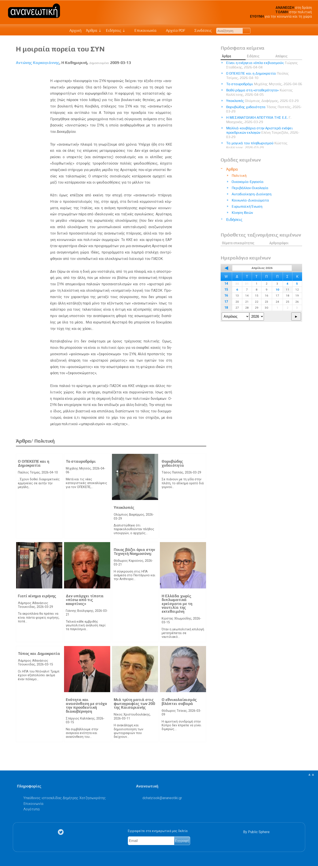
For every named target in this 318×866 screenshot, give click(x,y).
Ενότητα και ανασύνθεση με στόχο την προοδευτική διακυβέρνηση (86, 705)
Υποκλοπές (124, 507)
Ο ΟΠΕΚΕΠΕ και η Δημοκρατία (33, 463)
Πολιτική (239, 175)
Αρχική (75, 30)
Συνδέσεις (201, 30)
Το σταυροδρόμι (81, 461)
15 (226, 289)
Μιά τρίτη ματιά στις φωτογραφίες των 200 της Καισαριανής (134, 703)
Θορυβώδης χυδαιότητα (173, 463)
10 (277, 289)
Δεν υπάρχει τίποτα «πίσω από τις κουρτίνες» (85, 600)
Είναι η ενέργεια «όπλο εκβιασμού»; (262, 65)
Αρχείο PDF (173, 30)
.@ (162, 798)
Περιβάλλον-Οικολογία (250, 188)
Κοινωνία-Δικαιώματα (250, 200)
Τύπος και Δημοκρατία (39, 653)
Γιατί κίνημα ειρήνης (37, 596)
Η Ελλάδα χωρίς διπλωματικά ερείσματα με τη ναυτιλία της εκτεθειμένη (177, 604)
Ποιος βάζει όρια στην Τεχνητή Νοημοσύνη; (134, 551)
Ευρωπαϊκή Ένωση (247, 206)
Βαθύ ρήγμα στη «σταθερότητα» (259, 92)
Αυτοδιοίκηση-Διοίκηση (251, 194)
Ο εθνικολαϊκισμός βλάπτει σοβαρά (179, 701)
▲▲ (311, 774)
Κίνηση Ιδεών (242, 212)
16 (226, 295)
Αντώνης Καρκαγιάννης (37, 62)
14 (226, 284)
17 (226, 302)
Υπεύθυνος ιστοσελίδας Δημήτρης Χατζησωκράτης (64, 798)
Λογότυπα (31, 809)
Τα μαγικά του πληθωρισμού (257, 145)
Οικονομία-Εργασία (247, 182)
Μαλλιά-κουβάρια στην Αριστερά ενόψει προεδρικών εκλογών (262, 132)
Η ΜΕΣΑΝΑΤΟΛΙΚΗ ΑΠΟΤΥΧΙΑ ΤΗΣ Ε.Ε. (258, 119)
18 (226, 308)
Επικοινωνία (143, 30)
